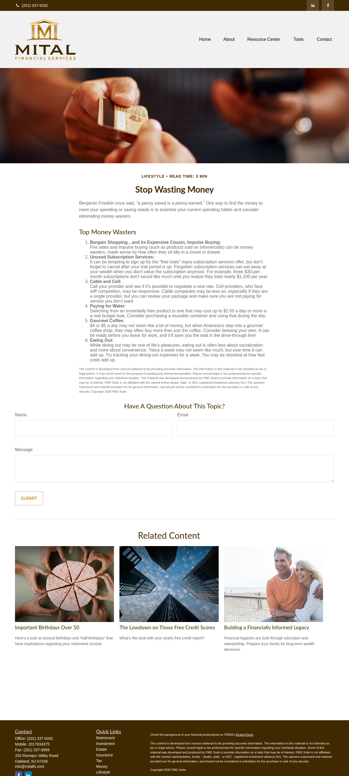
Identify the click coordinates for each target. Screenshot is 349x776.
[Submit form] (29, 498)
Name (21, 414)
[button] (205, 39)
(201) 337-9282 (31, 5)
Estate (101, 749)
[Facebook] (328, 5)
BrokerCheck (244, 734)
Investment (105, 743)
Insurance (104, 755)
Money (102, 766)
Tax (99, 761)
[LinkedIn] (313, 5)
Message (24, 449)
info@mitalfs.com (29, 766)
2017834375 (39, 744)
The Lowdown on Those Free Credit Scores (167, 627)
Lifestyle (103, 772)
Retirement (105, 738)
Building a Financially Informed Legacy (266, 627)
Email (182, 414)
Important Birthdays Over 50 (47, 627)
